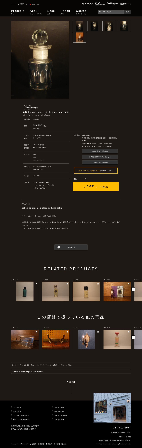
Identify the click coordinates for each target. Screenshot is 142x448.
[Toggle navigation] (13, 4)
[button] (133, 289)
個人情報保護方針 (60, 444)
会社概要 (33, 444)
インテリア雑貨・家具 (41, 182)
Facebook (24, 444)
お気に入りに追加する (100, 151)
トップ (14, 365)
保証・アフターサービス (21, 419)
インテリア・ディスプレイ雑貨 (44, 185)
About (36, 12)
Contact (82, 12)
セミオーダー (59, 411)
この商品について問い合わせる (100, 157)
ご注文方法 (17, 407)
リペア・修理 (59, 407)
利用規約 (49, 444)
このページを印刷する (100, 162)
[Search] (111, 12)
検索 (127, 12)
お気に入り (34, 4)
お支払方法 (17, 411)
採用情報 (41, 444)
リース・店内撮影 (60, 415)
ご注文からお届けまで (21, 415)
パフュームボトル (40, 188)
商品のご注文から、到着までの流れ (89, 171)
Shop (51, 12)
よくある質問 (59, 419)
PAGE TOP (71, 388)
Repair (66, 12)
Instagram (15, 444)
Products (17, 12)
